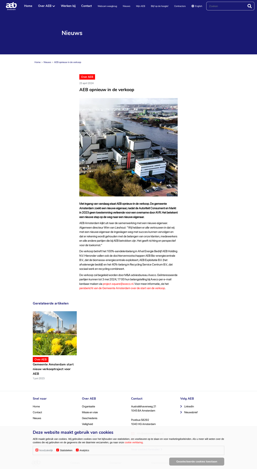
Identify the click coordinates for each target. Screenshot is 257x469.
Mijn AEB (140, 6)
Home (28, 6)
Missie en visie (90, 412)
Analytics (84, 450)
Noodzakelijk (46, 450)
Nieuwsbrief (189, 412)
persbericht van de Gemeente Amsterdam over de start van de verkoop (122, 288)
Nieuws (126, 6)
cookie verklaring (134, 442)
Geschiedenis (89, 418)
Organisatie (88, 406)
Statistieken (66, 450)
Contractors (180, 6)
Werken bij (68, 6)
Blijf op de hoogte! (160, 6)
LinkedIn (187, 406)
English (196, 6)
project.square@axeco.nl (118, 284)
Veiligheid (87, 424)
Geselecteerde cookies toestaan (196, 461)
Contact (86, 6)
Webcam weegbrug (107, 6)
